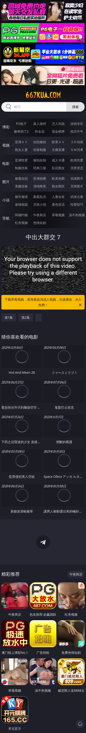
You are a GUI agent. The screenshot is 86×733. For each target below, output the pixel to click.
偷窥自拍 (21, 178)
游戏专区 (76, 123)
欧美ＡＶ (58, 142)
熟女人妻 (21, 149)
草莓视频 (58, 215)
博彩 (6, 126)
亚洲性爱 (21, 160)
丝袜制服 (39, 149)
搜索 (75, 107)
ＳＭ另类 (76, 149)
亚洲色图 (39, 178)
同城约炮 (21, 215)
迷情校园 (21, 204)
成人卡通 (58, 160)
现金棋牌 (58, 131)
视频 (6, 145)
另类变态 (76, 168)
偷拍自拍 (39, 160)
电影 (6, 163)
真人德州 (39, 123)
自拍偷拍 (39, 142)
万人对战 (58, 123)
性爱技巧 (76, 204)
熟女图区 (58, 186)
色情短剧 (39, 223)
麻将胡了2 (21, 131)
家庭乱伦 (39, 196)
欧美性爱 (76, 160)
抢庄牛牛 (76, 131)
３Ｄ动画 (76, 142)
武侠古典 (76, 196)
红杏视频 (21, 223)
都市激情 (21, 196)
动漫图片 (76, 178)
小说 (6, 199)
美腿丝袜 (21, 186)
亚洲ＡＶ (21, 142)
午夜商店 (39, 215)
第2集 (26, 317)
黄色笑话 (58, 204)
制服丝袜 (21, 168)
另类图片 (76, 186)
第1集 (9, 317)
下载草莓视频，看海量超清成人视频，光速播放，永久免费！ (44, 302)
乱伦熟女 (58, 168)
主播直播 (58, 149)
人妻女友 (58, 196)
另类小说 (39, 204)
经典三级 (39, 168)
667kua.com (43, 95)
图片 (6, 181)
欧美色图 (58, 178)
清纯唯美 (39, 186)
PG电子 (21, 123)
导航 (6, 218)
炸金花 (39, 131)
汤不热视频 (77, 215)
